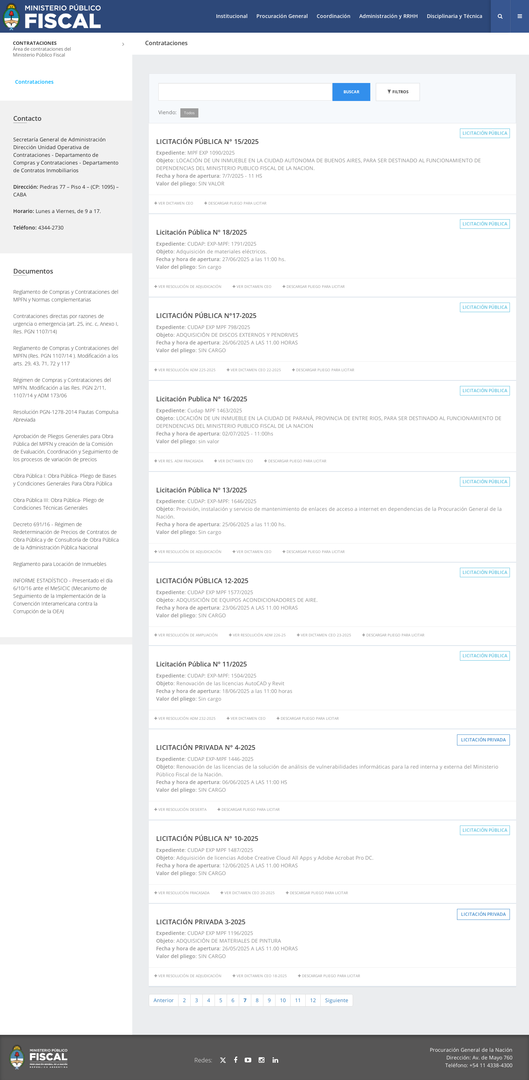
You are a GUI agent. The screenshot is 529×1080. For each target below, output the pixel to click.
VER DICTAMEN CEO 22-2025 (254, 369)
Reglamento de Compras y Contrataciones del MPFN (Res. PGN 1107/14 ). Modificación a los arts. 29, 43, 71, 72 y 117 (65, 355)
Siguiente (336, 1000)
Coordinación (333, 15)
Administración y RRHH (388, 15)
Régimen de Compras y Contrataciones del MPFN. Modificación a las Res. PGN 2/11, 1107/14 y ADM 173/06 (62, 387)
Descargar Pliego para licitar (235, 203)
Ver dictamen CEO (173, 203)
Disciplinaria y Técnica (454, 15)
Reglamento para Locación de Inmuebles (60, 563)
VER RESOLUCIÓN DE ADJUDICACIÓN (188, 975)
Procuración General (282, 15)
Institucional (232, 15)
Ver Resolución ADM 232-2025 (185, 718)
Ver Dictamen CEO (252, 286)
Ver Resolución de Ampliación (186, 634)
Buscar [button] (351, 91)
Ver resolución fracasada (181, 892)
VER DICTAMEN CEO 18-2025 (260, 975)
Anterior (164, 1000)
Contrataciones (34, 81)
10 (283, 1000)
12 (313, 1000)
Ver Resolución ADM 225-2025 (185, 369)
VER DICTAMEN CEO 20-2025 (247, 892)
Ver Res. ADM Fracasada (178, 460)
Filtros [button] (398, 91)
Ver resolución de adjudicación (188, 286)
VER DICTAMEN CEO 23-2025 (324, 634)
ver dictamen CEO (233, 460)
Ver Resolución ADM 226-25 (257, 634)
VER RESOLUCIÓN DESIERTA (180, 809)
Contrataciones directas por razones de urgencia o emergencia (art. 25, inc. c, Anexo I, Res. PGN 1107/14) (65, 324)
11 (298, 1000)
